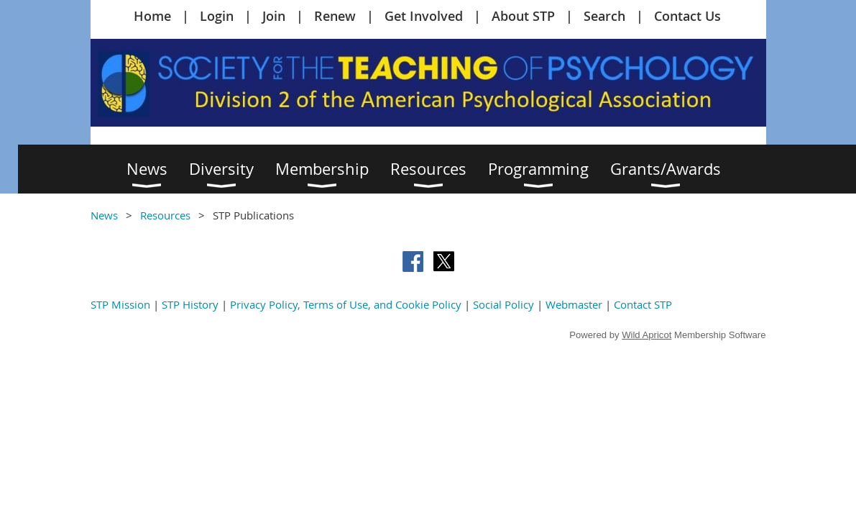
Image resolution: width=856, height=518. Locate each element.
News (104, 215)
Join (273, 15)
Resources (165, 215)
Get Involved (424, 15)
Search (604, 15)
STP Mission (120, 304)
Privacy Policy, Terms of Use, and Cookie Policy (345, 304)
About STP (523, 15)
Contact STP (643, 304)
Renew (335, 15)
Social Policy (503, 304)
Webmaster (574, 304)
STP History (190, 304)
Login (217, 15)
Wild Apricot (646, 335)
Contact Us (687, 15)
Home (152, 15)
